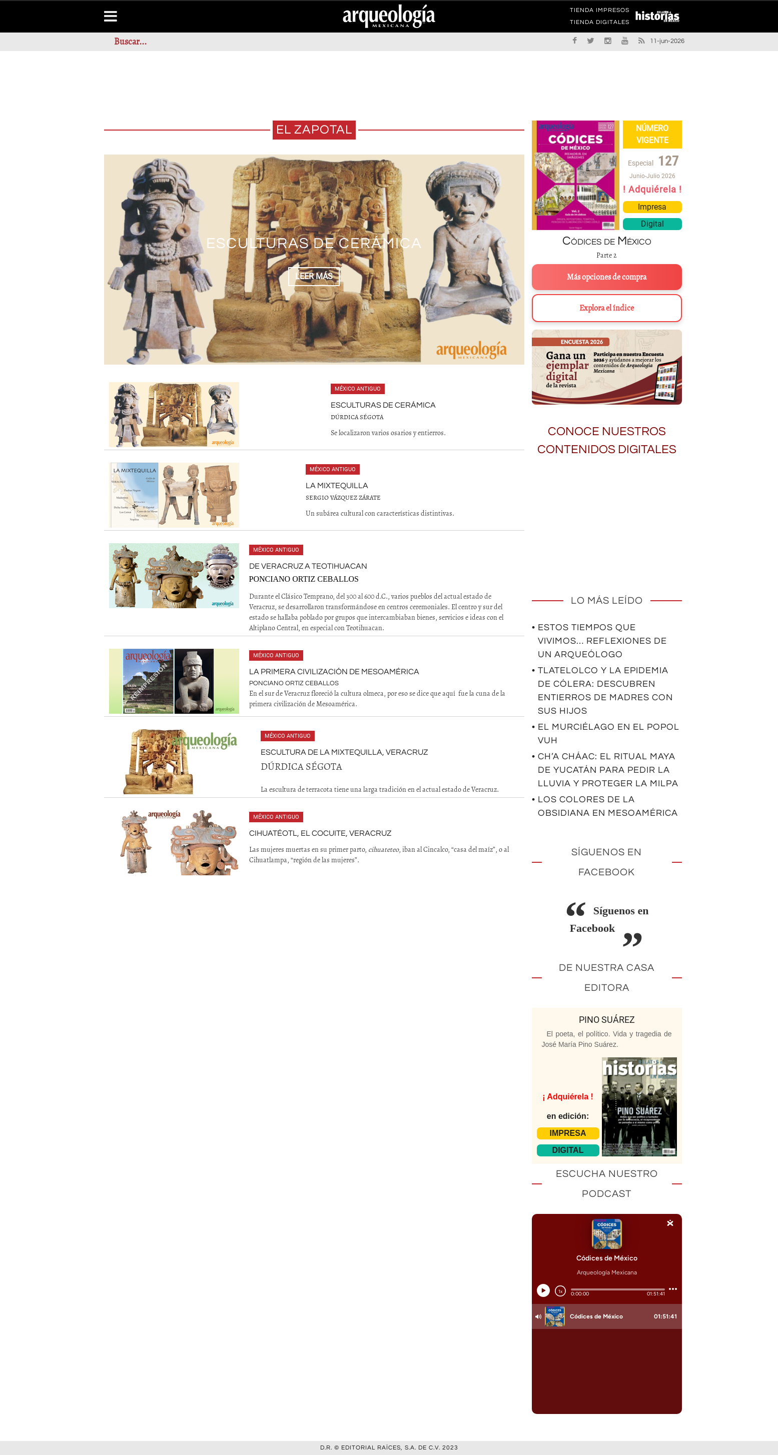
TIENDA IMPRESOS (599, 12)
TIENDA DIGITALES (599, 24)
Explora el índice (606, 308)
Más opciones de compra (606, 277)
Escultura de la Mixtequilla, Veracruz (344, 752)
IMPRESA (568, 1133)
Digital (652, 224)
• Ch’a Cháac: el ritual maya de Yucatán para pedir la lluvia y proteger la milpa (605, 770)
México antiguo (358, 389)
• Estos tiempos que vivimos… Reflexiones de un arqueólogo (599, 641)
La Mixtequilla (337, 486)
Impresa (652, 207)
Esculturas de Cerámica (314, 244)
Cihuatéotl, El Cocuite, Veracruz (320, 833)
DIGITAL (568, 1150)
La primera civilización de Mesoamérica (334, 672)
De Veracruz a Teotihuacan (308, 566)
